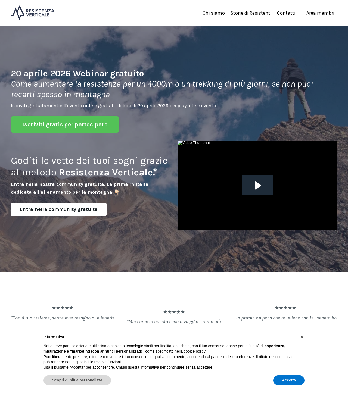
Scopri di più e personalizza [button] (77, 380)
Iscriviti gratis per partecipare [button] (64, 124)
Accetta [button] (289, 380)
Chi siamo (214, 13)
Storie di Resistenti (251, 13)
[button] (301, 337)
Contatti (286, 13)
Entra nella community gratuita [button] (59, 209)
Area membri (320, 13)
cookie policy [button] (194, 351)
